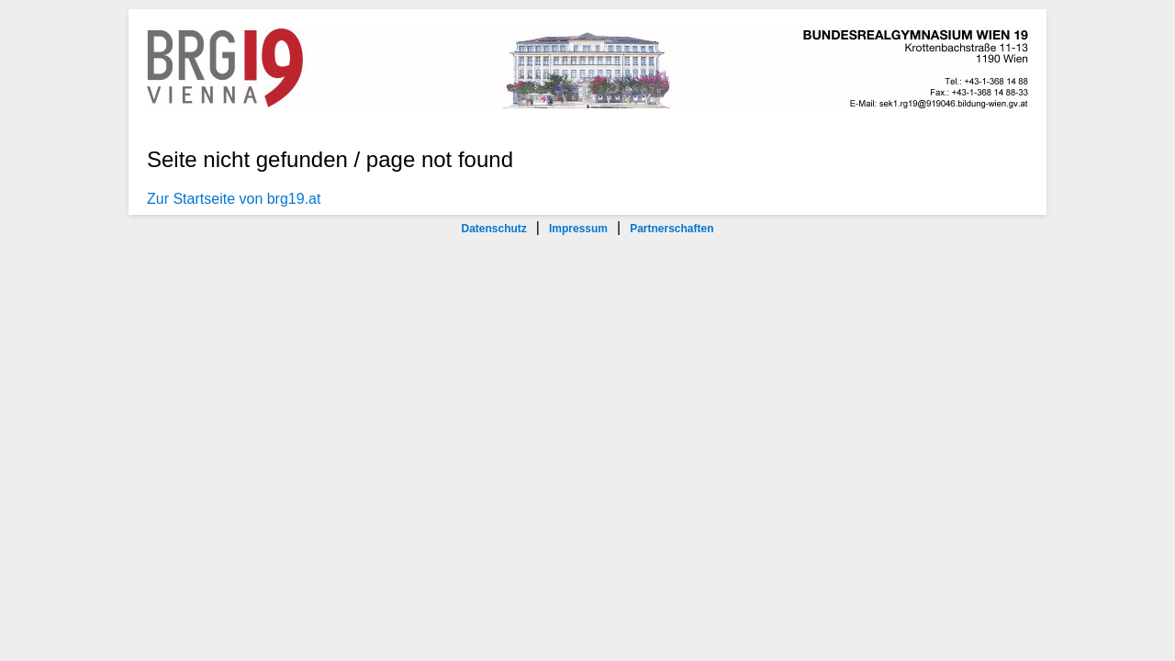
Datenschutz (493, 228)
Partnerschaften (671, 228)
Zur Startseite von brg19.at (233, 199)
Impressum (578, 228)
